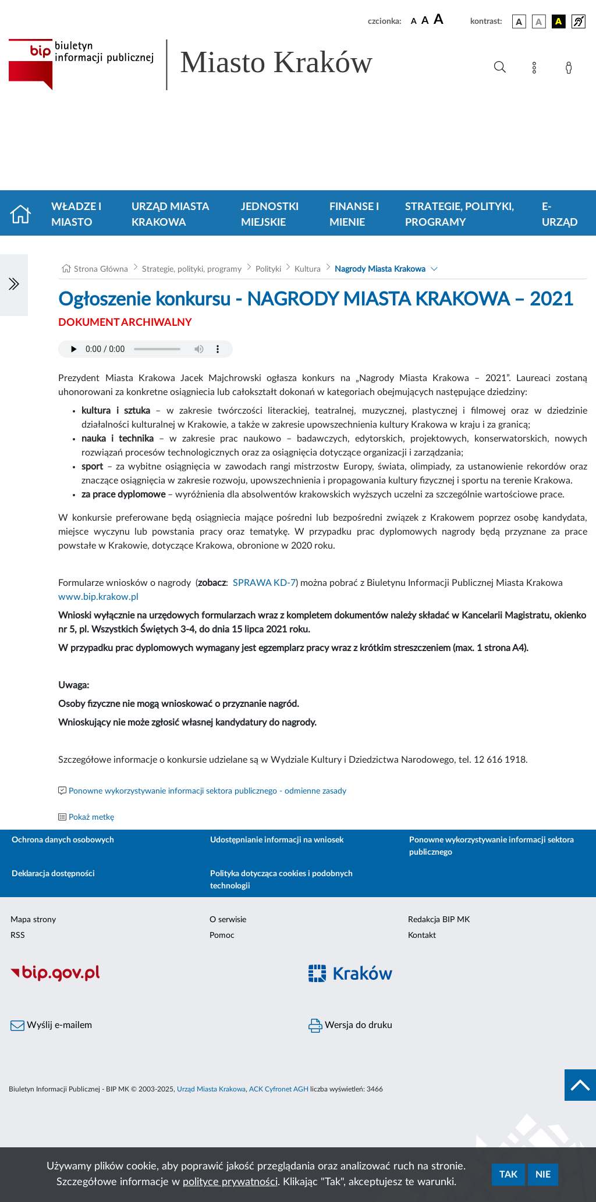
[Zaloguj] (571, 70)
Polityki (268, 269)
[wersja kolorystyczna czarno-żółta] (558, 21)
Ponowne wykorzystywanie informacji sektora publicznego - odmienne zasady (207, 791)
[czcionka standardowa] (414, 21)
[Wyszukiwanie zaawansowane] (500, 67)
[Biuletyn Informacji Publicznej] (149, 979)
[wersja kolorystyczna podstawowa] (519, 21)
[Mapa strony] (536, 70)
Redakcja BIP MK (439, 920)
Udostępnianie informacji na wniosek (276, 840)
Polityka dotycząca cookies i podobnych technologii (281, 880)
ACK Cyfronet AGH (278, 1089)
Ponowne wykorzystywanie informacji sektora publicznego (491, 846)
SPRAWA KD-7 (264, 583)
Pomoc (222, 935)
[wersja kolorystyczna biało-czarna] (539, 21)
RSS (17, 935)
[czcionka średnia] (425, 21)
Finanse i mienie (354, 215)
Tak (508, 1174)
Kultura (308, 269)
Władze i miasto (76, 215)
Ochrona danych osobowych (63, 840)
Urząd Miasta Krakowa (170, 215)
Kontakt (422, 935)
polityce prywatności (230, 1182)
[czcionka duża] (450, 19)
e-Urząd (560, 215)
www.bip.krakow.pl (98, 597)
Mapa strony (33, 920)
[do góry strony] (580, 1085)
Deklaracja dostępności (53, 874)
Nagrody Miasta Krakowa (380, 269)
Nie (543, 1174)
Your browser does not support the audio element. (145, 349)
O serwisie (228, 920)
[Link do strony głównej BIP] (207, 64)
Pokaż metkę (91, 817)
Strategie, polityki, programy (459, 215)
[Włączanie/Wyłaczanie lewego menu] (14, 285)
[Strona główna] (25, 215)
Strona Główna (101, 269)
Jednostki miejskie (270, 215)
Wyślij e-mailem (51, 1026)
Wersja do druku (350, 1026)
